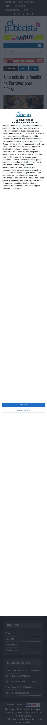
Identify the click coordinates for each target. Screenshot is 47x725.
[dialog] (23, 362)
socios (25, 126)
